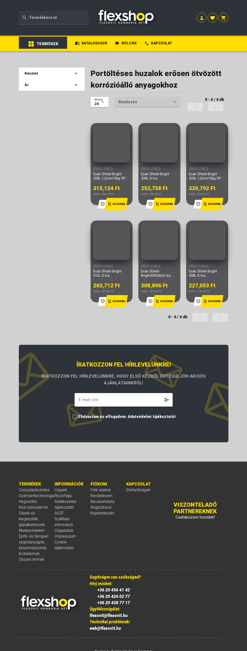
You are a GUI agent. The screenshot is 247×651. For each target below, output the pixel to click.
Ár (52, 66)
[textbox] (54, 12)
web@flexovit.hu (105, 609)
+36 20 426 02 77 (113, 577)
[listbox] (45, 26)
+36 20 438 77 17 (113, 584)
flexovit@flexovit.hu (109, 596)
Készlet (52, 54)
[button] (202, 12)
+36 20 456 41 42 (113, 571)
